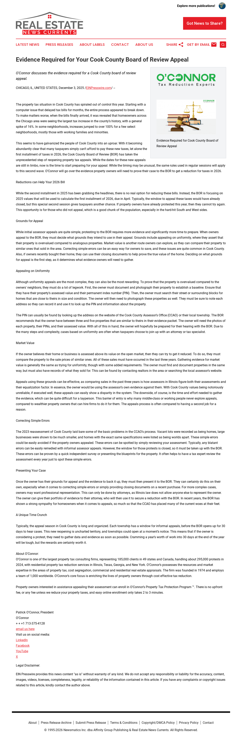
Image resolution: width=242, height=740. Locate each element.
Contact (120, 44)
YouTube (22, 651)
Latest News (27, 44)
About (32, 723)
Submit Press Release (91, 723)
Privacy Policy (189, 723)
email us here (25, 629)
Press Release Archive (56, 723)
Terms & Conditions (123, 723)
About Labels (92, 44)
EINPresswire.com (98, 88)
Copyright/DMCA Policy (158, 723)
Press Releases (59, 44)
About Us (144, 44)
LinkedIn (22, 640)
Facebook (23, 646)
